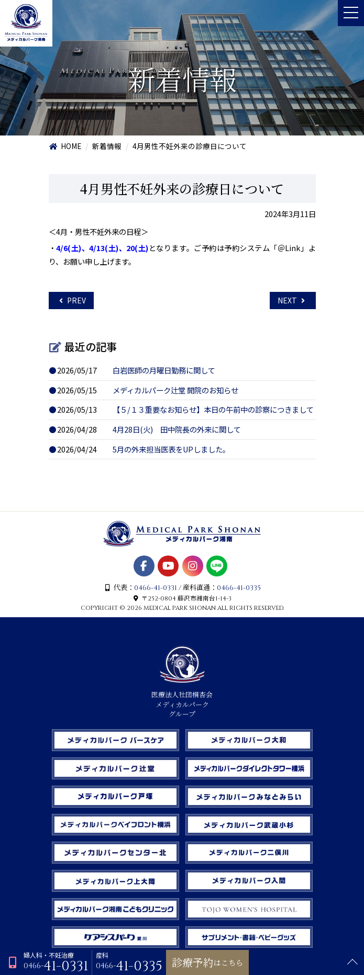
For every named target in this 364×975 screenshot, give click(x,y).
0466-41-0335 (239, 588)
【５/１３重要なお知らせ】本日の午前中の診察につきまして (213, 409)
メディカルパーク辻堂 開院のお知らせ (175, 389)
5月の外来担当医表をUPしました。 (171, 449)
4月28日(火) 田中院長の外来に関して (177, 429)
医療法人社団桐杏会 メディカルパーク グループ (182, 700)
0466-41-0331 (155, 588)
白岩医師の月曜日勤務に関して (164, 370)
